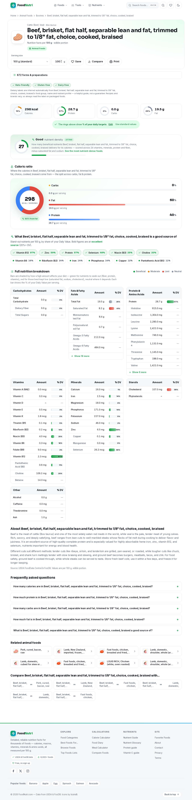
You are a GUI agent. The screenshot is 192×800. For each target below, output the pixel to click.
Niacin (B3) (19, 436)
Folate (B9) (18, 449)
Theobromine (20, 510)
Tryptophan (137, 358)
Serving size (17, 55)
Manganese (79, 443)
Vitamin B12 (19, 456)
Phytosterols (135, 396)
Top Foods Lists (69, 752)
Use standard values (126, 124)
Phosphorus (77, 409)
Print (114, 61)
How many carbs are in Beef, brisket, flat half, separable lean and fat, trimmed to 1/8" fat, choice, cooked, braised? (81, 608)
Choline (19, 473)
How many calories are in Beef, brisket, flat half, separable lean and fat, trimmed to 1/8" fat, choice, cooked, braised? (83, 586)
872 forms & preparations (30, 74)
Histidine (136, 308)
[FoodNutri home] (21, 5)
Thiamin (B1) (19, 423)
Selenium (78, 449)
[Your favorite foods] (171, 5)
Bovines (40, 15)
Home (13, 15)
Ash (15, 517)
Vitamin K (18, 416)
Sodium (75, 423)
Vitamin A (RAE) (21, 389)
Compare (95, 61)
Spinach (67, 783)
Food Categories (69, 737)
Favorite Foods (162, 737)
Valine (134, 365)
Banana (33, 783)
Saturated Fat (80, 308)
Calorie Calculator (101, 737)
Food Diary (97, 742)
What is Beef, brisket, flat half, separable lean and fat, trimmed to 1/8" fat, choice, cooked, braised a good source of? (83, 630)
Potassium (76, 416)
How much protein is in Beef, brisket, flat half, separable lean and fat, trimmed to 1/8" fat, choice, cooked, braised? (81, 597)
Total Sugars (22, 315)
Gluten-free (42, 85)
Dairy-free (62, 85)
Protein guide (130, 747)
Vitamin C (18, 396)
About (158, 742)
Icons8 (74, 794)
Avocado (93, 783)
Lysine (134, 328)
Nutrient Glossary (132, 742)
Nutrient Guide (130, 737)
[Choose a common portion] (30, 61)
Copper (77, 436)
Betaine (19, 480)
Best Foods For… (69, 742)
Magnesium (77, 403)
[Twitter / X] (20, 771)
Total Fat (75, 301)
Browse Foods (68, 747)
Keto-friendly (20, 85)
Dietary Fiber (22, 308)
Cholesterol (135, 389)
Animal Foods (26, 15)
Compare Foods (100, 752)
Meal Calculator (100, 747)
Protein (132, 301)
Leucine (135, 321)
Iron (73, 396)
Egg (55, 783)
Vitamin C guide (131, 752)
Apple (45, 783)
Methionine (137, 335)
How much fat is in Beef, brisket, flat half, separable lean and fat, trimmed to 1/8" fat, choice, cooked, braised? (79, 619)
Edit (111, 124)
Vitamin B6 (18, 443)
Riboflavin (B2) (20, 429)
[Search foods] (163, 5)
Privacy (158, 752)
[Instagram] (28, 771)
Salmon (80, 783)
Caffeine (17, 504)
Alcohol (17, 497)
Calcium (75, 389)
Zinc (73, 429)
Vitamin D (18, 403)
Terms (158, 758)
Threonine (136, 352)
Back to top (172, 794)
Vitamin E (18, 409)
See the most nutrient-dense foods (83, 151)
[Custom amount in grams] (57, 61)
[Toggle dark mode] (178, 5)
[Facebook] (13, 771)
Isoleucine (136, 315)
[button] (142, 5)
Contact (159, 747)
